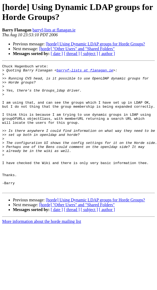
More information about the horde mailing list (41, 246)
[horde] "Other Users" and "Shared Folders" (77, 48)
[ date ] (57, 53)
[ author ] (107, 53)
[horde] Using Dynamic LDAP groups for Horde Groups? (95, 44)
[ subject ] (89, 53)
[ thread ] (72, 53)
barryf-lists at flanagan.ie (53, 30)
